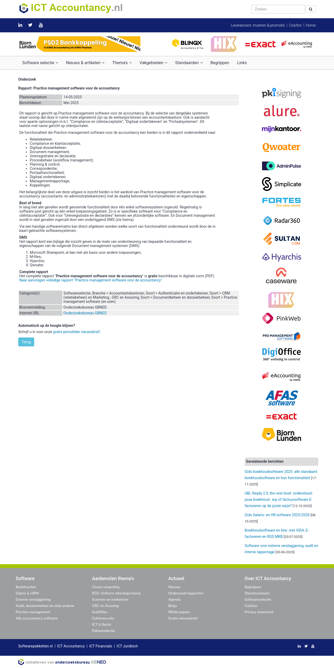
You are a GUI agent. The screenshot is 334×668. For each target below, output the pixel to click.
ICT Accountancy (71, 646)
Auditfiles (99, 612)
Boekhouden (26, 587)
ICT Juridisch (127, 646)
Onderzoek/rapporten (186, 593)
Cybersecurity (103, 618)
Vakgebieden (154, 62)
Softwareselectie (258, 599)
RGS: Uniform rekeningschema (116, 593)
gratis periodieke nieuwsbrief (76, 332)
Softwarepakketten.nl (35, 646)
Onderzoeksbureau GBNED (85, 313)
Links (242, 62)
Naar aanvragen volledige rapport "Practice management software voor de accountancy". (91, 280)
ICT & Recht (101, 624)
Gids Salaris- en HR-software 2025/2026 (277, 515)
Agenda (174, 599)
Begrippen (220, 62)
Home (311, 25)
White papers (179, 612)
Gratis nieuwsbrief (183, 618)
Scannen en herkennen (110, 599)
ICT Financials (100, 646)
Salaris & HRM (27, 593)
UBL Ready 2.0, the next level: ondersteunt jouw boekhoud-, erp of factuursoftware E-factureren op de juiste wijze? (279, 499)
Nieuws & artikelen (85, 62)
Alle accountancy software (37, 618)
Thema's (122, 62)
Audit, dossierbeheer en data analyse (45, 605)
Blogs (172, 605)
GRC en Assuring (105, 605)
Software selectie (40, 62)
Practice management (33, 612)
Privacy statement (259, 612)
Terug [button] (26, 342)
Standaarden (188, 62)
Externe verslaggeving (33, 599)
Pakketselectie (103, 630)
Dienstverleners (257, 593)
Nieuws (174, 587)
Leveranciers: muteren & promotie (258, 25)
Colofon (295, 25)
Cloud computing (106, 587)
